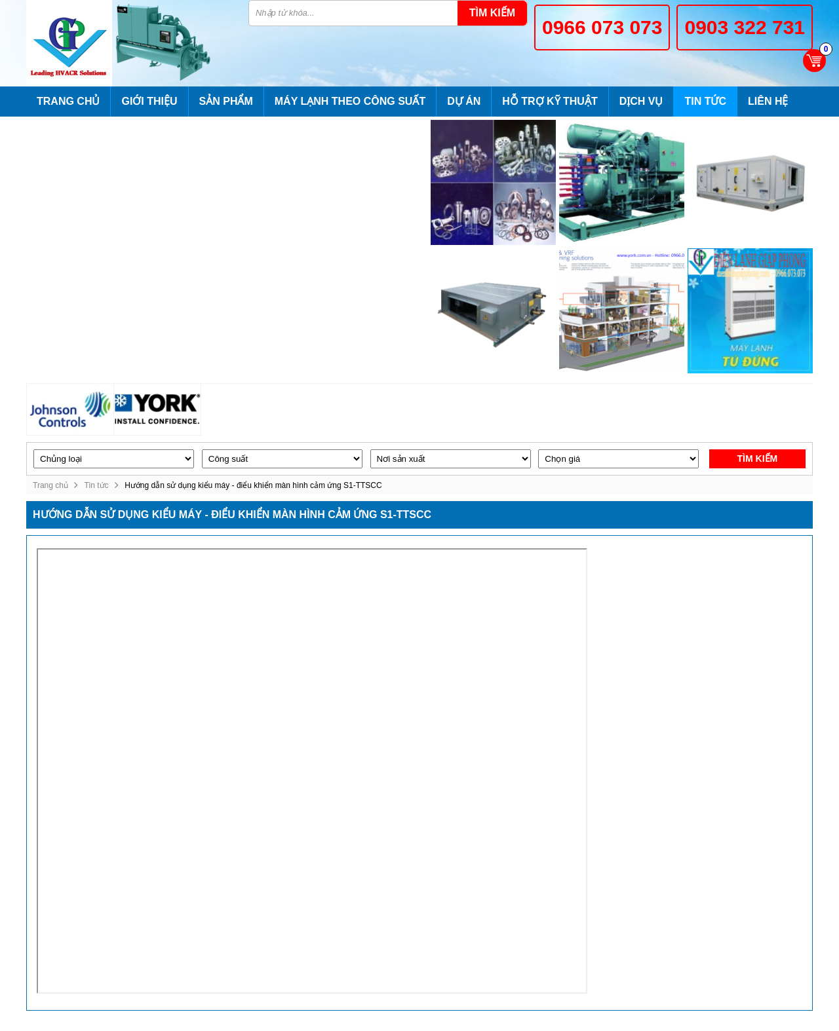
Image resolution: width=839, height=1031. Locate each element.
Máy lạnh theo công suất (350, 101)
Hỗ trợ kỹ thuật (549, 101)
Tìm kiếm (492, 12)
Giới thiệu (149, 101)
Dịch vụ (641, 101)
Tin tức (705, 101)
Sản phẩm (226, 101)
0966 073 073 (602, 27)
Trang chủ (68, 101)
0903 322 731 (744, 27)
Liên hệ (768, 101)
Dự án (463, 101)
